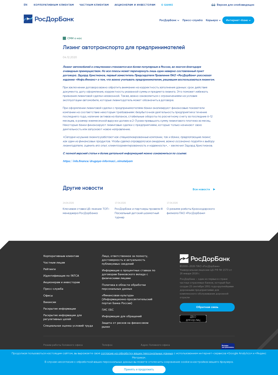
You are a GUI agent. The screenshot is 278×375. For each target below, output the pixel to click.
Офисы (48, 295)
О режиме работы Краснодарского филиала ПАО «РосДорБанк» (191, 211)
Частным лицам (54, 262)
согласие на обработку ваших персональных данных (137, 353)
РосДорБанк (169, 20)
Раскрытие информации (59, 308)
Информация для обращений (122, 316)
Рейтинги (49, 269)
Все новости (201, 189)
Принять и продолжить (139, 369)
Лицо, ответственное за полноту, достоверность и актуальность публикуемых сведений (125, 260)
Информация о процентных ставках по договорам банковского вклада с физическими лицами (128, 274)
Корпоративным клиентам (54, 4)
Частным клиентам (94, 4)
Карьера (213, 20)
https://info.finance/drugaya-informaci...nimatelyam (98, 161)
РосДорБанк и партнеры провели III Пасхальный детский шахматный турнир (139, 213)
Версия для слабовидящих (235, 4)
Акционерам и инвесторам (135, 4)
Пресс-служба (192, 20)
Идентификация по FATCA (61, 275)
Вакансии (49, 302)
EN (25, 4)
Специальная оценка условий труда (68, 325)
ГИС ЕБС (108, 309)
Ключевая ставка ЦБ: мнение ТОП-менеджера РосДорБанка (86, 211)
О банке (167, 4)
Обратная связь (207, 307)
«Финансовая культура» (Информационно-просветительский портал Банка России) (127, 299)
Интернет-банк (238, 20)
